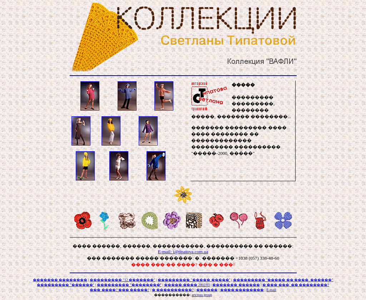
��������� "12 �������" (122, 280)
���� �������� (242, 290)
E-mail (271, 290)
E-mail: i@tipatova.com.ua (183, 251)
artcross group (202, 295)
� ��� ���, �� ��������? (295, 285)
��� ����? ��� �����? (119, 290)
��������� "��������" (129, 285)
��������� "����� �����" (194, 280)
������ (207, 290)
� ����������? (173, 290)
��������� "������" (65, 285)
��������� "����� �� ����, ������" (283, 280)
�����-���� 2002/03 (187, 285)
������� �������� (60, 280)
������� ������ (236, 285)
